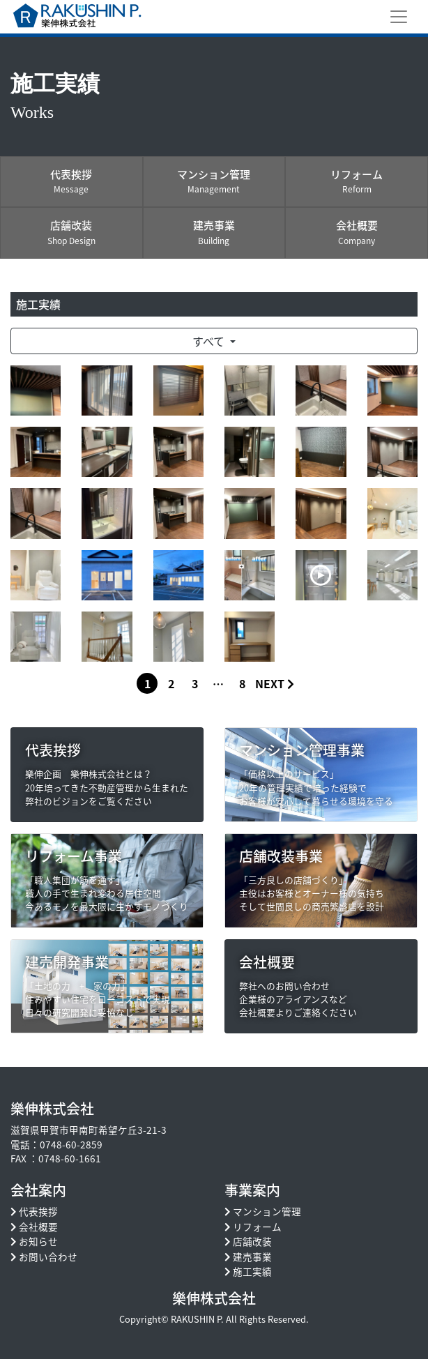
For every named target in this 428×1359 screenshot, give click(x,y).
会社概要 (38, 1226)
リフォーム (257, 1226)
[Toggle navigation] (399, 16)
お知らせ (38, 1241)
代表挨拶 (38, 1211)
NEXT (274, 683)
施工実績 (252, 1271)
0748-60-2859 (71, 1144)
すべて (209, 341)
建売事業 (252, 1256)
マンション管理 (267, 1211)
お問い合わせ (48, 1256)
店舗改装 (252, 1241)
